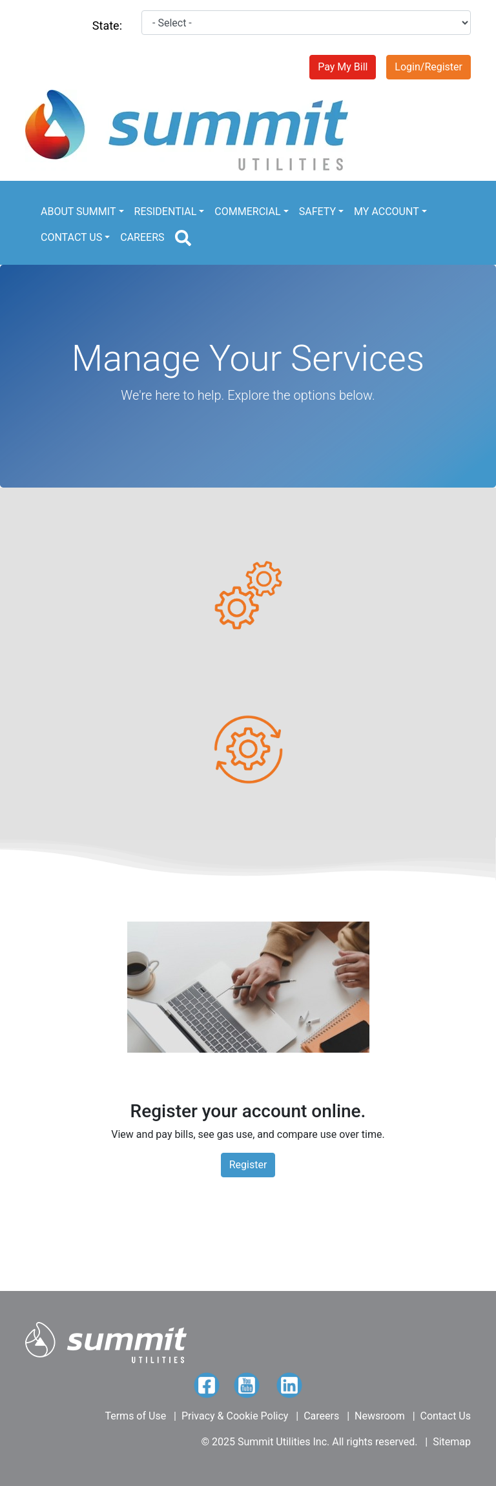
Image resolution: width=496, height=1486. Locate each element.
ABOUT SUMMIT (78, 211)
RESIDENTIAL (165, 211)
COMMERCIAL (247, 211)
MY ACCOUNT (386, 211)
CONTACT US (71, 237)
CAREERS (142, 237)
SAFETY (317, 211)
